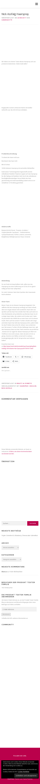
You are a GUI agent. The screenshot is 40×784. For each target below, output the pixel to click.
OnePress (10, 779)
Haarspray (24, 386)
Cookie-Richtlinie (23, 772)
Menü (36, 4)
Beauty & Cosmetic (24, 383)
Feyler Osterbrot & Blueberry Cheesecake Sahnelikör (20, 535)
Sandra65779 (7, 20)
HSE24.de (33, 386)
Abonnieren (6, 614)
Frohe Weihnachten (15, 572)
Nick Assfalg (7, 388)
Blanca (4, 572)
